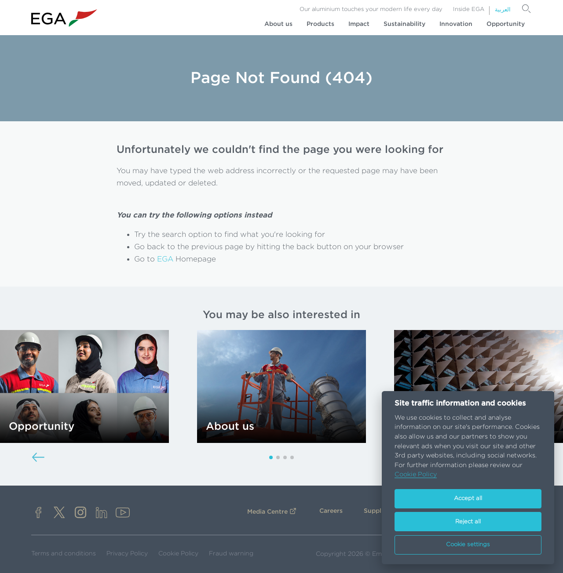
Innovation (455, 24)
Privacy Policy (127, 554)
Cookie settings (468, 545)
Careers (331, 511)
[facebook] (38, 513)
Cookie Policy (178, 554)
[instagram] (80, 513)
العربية (503, 10)
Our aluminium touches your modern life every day (371, 9)
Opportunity (505, 24)
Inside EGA (468, 9)
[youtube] (123, 513)
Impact (358, 24)
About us (278, 24)
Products (320, 24)
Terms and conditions (63, 554)
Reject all (468, 522)
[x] (59, 513)
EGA (165, 259)
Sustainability (404, 24)
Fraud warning (231, 554)
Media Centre (267, 512)
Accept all (468, 498)
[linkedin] (102, 513)
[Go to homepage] (64, 18)
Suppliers (378, 511)
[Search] (526, 9)
